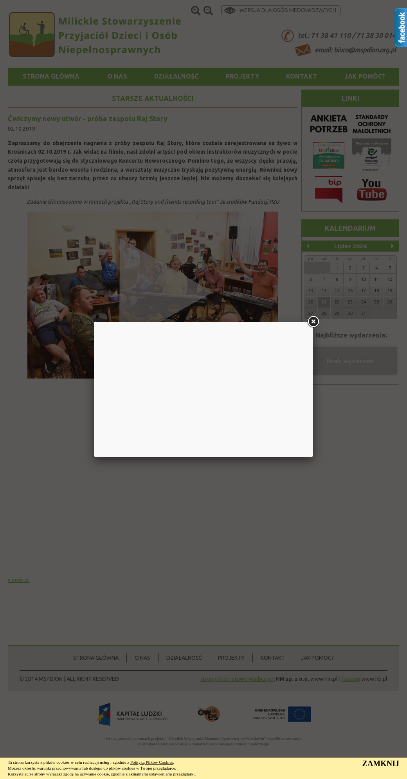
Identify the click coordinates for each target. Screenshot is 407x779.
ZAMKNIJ (380, 763)
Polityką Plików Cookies (151, 762)
